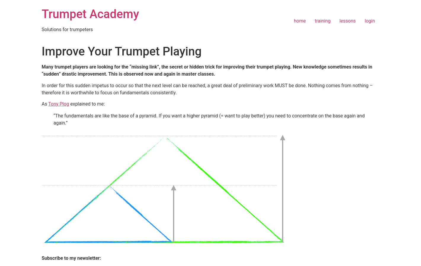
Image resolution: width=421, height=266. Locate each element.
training (322, 21)
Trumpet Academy (90, 14)
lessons (348, 21)
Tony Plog (58, 104)
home (300, 21)
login (370, 21)
